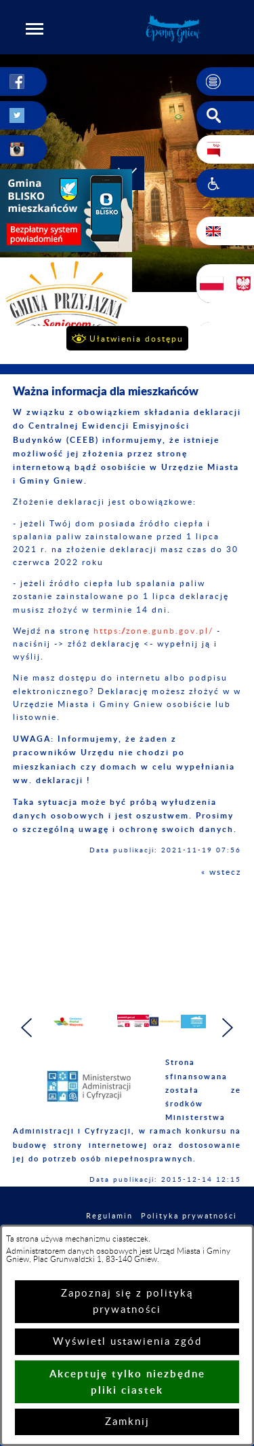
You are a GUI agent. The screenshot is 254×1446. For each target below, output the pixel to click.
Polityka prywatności (189, 1216)
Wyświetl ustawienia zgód (127, 1342)
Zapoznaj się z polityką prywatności (127, 1301)
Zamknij (127, 1422)
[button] (34, 28)
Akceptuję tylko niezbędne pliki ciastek (127, 1382)
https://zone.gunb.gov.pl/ (153, 631)
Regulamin (109, 1216)
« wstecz (221, 872)
